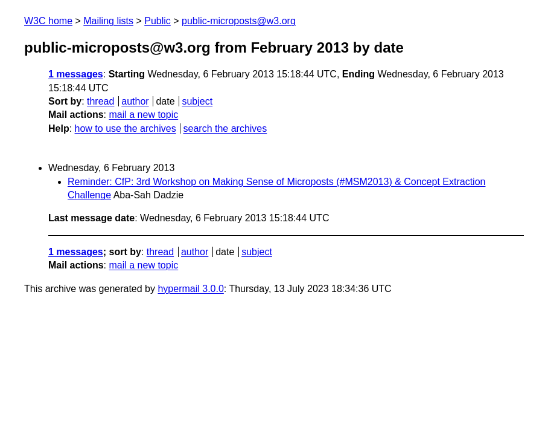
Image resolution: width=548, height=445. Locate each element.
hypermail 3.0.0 (190, 289)
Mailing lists (108, 21)
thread (100, 101)
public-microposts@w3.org (239, 21)
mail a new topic (143, 114)
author (134, 101)
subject (197, 101)
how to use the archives (125, 128)
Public (157, 21)
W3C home (48, 21)
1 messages (75, 74)
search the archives (225, 128)
